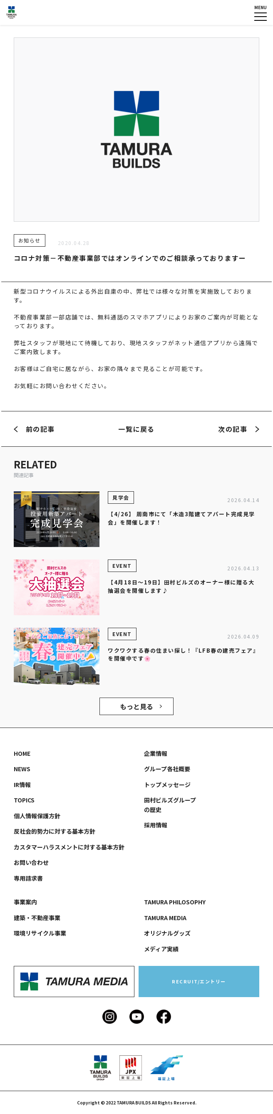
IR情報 (22, 784)
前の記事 (34, 429)
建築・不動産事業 (37, 917)
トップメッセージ (167, 784)
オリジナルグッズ (167, 933)
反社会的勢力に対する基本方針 (54, 831)
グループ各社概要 (167, 769)
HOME (22, 753)
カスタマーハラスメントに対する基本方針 (69, 847)
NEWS (22, 769)
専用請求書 (28, 878)
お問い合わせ (31, 862)
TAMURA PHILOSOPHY (175, 902)
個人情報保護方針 (37, 816)
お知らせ (29, 240)
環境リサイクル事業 (40, 933)
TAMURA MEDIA (165, 917)
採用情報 (155, 825)
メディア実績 (161, 949)
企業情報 (155, 753)
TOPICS (24, 800)
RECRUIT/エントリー (199, 981)
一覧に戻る (136, 429)
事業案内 (25, 902)
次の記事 (238, 429)
